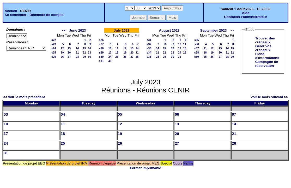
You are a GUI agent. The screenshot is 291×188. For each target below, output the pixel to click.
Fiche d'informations (267, 56)
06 (177, 114)
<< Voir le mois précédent (24, 97)
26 (62, 56)
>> (232, 30)
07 (234, 114)
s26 (53, 56)
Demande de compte (46, 15)
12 (62, 48)
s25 (53, 52)
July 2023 (121, 30)
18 (116, 52)
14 (77, 48)
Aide (245, 13)
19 (62, 52)
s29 (101, 52)
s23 (53, 44)
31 (110, 60)
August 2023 (169, 30)
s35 (149, 56)
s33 (149, 48)
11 (116, 48)
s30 (101, 56)
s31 (101, 60)
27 (69, 56)
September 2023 (213, 30)
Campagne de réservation (266, 64)
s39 (196, 56)
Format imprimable (145, 168)
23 (89, 52)
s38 (196, 52)
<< (64, 30)
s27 (101, 44)
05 (120, 114)
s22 (53, 40)
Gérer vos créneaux (263, 48)
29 (84, 56)
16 (89, 48)
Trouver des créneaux (265, 40)
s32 (149, 44)
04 (63, 114)
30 (89, 56)
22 (84, 52)
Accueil (11, 11)
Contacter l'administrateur (245, 17)
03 (6, 114)
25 (116, 56)
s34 (149, 52)
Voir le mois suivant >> (269, 97)
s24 (53, 48)
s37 (196, 48)
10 (110, 48)
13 (69, 48)
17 (110, 52)
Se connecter (16, 15)
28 (77, 56)
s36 (196, 44)
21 (77, 52)
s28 (101, 48)
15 (84, 48)
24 (110, 56)
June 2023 (77, 30)
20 (69, 52)
